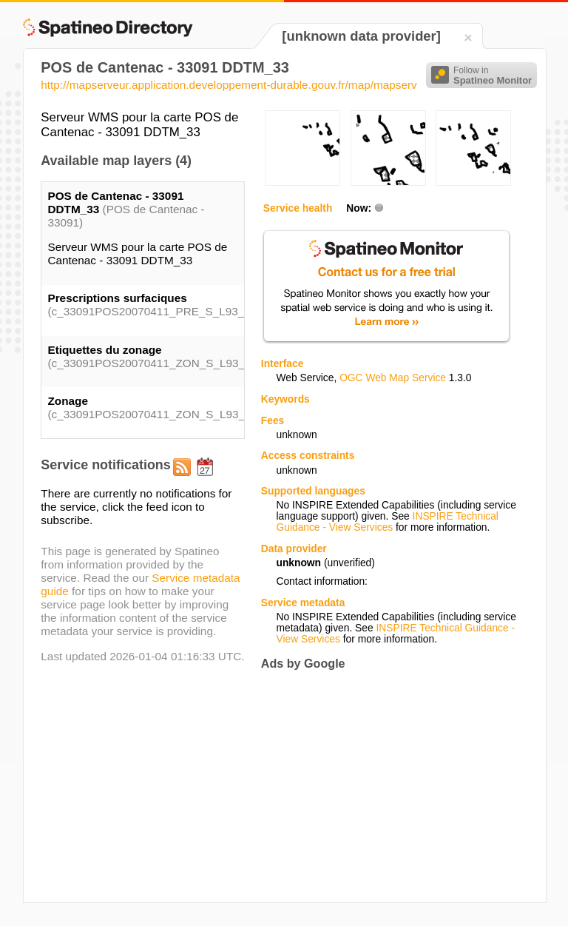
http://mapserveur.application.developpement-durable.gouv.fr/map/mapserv (228, 84)
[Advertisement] (385, 786)
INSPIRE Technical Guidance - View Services (387, 522)
